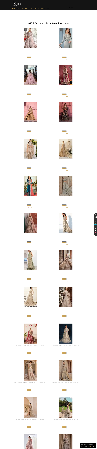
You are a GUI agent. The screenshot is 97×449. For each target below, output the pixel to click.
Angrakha (31, 1)
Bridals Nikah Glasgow (73, 428)
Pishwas (40, 1)
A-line (32, 430)
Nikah (19, 8)
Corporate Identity (16, 421)
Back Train (46, 1)
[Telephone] (95, 219)
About (14, 419)
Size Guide (15, 439)
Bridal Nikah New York (73, 419)
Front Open (33, 426)
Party (48, 8)
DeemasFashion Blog (73, 430)
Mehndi (43, 8)
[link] (95, 217)
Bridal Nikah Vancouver (74, 426)
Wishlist (14, 441)
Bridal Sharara (34, 421)
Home (13, 8)
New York (52, 426)
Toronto (51, 424)
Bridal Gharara (34, 424)
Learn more (89, 446)
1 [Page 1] (36, 396)
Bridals (24, 8)
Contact (14, 437)
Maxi (36, 1)
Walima (37, 8)
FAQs (14, 435)
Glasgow (52, 428)
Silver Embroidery (35, 428)
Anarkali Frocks (54, 1)
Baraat (31, 8)
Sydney (51, 421)
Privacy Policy (16, 426)
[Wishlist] (95, 226)
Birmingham (52, 419)
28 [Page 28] (54, 396)
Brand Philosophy (16, 424)
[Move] (95, 214)
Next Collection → (63, 395)
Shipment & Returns (17, 430)
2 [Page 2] (39, 396)
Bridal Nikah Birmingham (74, 421)
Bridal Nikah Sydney (73, 424)
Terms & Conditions (17, 432)
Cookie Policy (15, 428)
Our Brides (33, 419)
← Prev (30, 395)
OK (93, 446)
